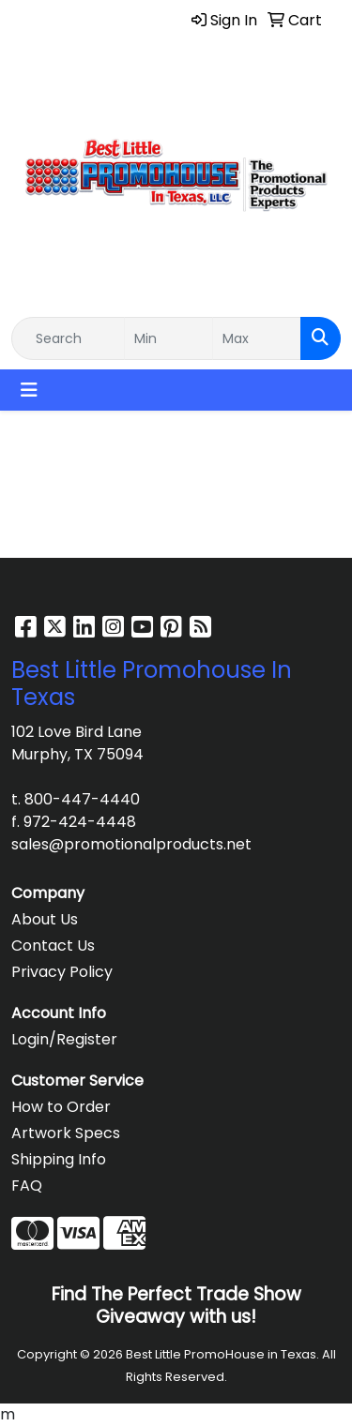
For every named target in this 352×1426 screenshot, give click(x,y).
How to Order (61, 1107)
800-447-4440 (82, 799)
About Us (44, 919)
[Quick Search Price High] (256, 338)
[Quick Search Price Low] (168, 338)
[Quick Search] (68, 338)
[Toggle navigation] (29, 390)
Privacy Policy (62, 972)
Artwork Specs (65, 1133)
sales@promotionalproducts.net (131, 844)
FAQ (26, 1185)
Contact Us (53, 945)
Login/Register (64, 1039)
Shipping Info (58, 1159)
